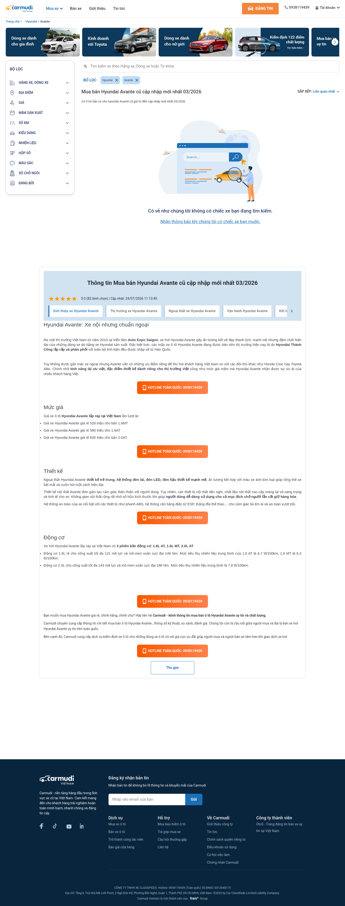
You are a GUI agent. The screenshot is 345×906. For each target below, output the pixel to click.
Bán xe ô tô (117, 832)
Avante (45, 21)
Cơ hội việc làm (218, 855)
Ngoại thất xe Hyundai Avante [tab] (192, 311)
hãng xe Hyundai (99, 345)
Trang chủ (13, 21)
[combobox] (212, 66)
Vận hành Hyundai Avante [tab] (247, 311)
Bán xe (75, 8)
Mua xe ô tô (117, 824)
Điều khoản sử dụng (222, 847)
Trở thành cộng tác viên (126, 839)
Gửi (194, 799)
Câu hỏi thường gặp (172, 839)
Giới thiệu (97, 8)
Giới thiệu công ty (220, 824)
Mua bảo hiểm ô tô (171, 824)
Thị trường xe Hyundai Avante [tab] (133, 311)
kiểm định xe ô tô (115, 637)
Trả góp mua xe (169, 832)
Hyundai (31, 21)
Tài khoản (327, 8)
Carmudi (159, 615)
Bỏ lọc (89, 80)
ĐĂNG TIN (260, 8)
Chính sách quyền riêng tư (226, 839)
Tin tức (119, 8)
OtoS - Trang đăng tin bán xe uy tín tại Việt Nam (279, 827)
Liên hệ (163, 847)
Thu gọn (172, 668)
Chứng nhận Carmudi (223, 862)
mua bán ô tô (117, 623)
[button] (40, 83)
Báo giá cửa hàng (121, 847)
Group (198, 898)
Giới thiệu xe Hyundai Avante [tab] (76, 311)
